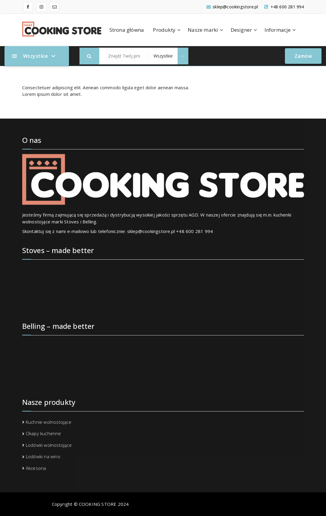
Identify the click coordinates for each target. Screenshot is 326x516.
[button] (89, 56)
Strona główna (126, 29)
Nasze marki (203, 29)
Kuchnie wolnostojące (48, 422)
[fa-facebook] (28, 6)
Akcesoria (36, 468)
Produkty (164, 29)
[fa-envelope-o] (54, 6)
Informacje (278, 29)
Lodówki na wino (43, 456)
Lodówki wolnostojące (49, 445)
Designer (241, 29)
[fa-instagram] (41, 6)
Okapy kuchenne (43, 433)
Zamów (303, 56)
